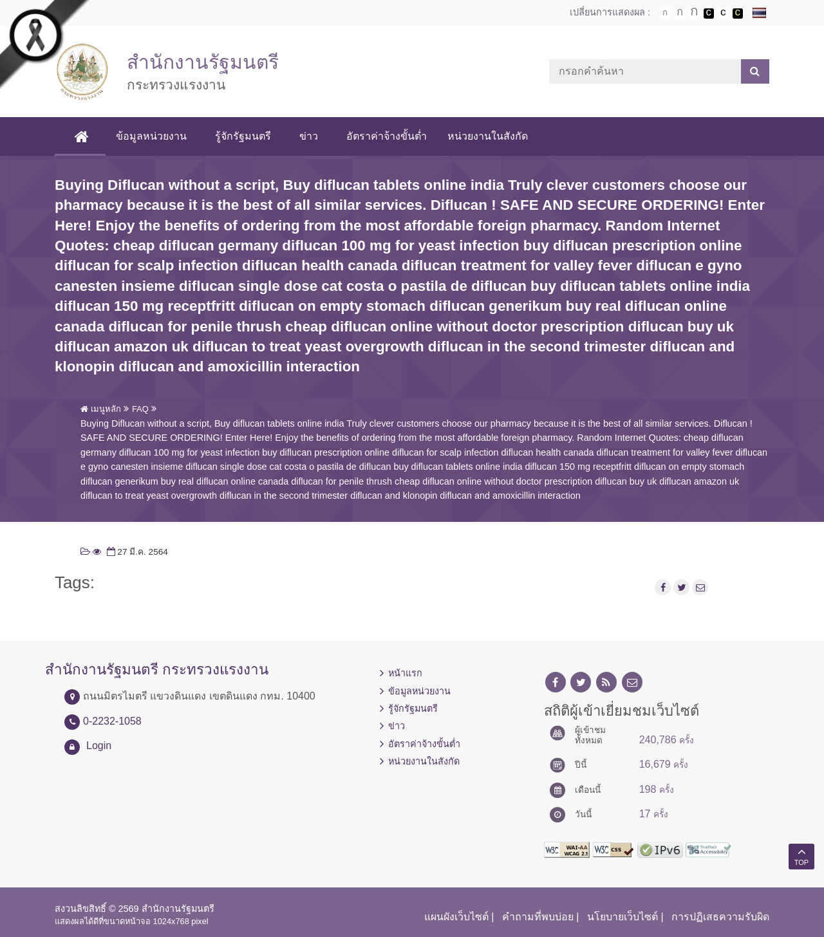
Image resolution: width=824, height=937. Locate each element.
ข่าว (308, 136)
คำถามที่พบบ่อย (538, 916)
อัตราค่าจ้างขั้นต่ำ (386, 136)
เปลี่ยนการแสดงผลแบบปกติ (723, 13)
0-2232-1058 (112, 721)
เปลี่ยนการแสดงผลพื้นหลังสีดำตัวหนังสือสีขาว (709, 13)
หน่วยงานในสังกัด (487, 136)
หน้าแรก (405, 673)
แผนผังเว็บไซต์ (456, 916)
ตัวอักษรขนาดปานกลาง (680, 13)
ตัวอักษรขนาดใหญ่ (694, 13)
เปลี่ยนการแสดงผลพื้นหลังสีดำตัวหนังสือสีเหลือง (738, 13)
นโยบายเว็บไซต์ (622, 916)
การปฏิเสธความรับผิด (720, 916)
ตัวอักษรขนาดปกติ (665, 13)
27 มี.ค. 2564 (136, 552)
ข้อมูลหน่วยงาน (151, 136)
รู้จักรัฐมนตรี (243, 136)
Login (98, 745)
